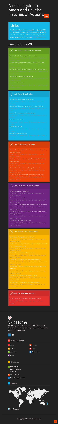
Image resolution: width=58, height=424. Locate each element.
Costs (11, 355)
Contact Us (12, 352)
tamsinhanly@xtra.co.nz (17, 378)
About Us (33, 345)
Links (32, 349)
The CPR (11, 349)
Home (11, 345)
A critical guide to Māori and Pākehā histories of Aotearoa (27, 10)
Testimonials (34, 352)
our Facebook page (39, 37)
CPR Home (17, 320)
